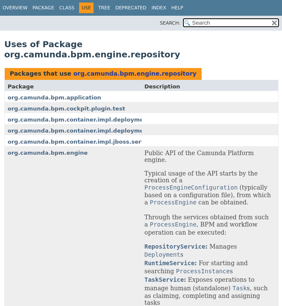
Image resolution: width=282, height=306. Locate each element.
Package (43, 8)
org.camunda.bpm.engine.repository (134, 73)
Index (158, 8)
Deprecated (130, 8)
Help (177, 8)
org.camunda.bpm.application (54, 97)
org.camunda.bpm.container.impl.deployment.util (85, 131)
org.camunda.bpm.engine (48, 153)
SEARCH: (170, 23)
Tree (104, 8)
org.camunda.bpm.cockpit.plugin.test (66, 108)
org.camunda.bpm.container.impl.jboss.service (81, 142)
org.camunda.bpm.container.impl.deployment (79, 119)
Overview (15, 8)
